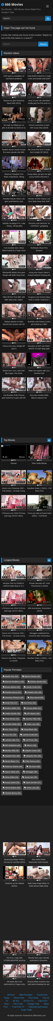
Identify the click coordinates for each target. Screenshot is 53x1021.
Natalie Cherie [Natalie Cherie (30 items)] (32, 751)
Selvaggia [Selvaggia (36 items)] (31, 772)
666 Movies (12, 4)
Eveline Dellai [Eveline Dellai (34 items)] (12, 708)
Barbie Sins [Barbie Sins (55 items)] (11, 676)
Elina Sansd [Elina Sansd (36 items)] (36, 698)
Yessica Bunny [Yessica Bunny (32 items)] (13, 793)
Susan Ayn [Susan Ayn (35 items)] (31, 777)
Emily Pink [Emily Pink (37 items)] (11, 703)
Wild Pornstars (25, 995)
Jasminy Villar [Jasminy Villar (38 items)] (32, 719)
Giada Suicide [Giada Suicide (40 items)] (12, 713)
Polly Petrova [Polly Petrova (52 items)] (32, 761)
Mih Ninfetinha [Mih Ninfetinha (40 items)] (12, 745)
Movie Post (19, 998)
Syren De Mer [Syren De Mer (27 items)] (33, 782)
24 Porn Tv (28, 1001)
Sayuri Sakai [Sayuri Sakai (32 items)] (12, 772)
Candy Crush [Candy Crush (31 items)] (33, 687)
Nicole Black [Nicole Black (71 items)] (12, 761)
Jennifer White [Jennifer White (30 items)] (12, 724)
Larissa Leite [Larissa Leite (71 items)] (12, 740)
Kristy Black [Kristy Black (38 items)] (30, 729)
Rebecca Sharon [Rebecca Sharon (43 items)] (13, 766)
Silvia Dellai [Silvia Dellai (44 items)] (11, 777)
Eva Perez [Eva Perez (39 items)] (30, 703)
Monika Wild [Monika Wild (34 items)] (12, 751)
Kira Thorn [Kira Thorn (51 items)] (11, 729)
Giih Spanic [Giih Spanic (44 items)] (32, 713)
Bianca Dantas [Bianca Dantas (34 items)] (32, 676)
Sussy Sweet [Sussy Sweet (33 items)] (12, 782)
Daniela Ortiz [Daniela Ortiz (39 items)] (34, 692)
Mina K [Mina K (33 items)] (31, 745)
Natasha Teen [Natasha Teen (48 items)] (33, 756)
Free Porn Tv (18, 1007)
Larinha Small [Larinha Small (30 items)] (30, 735)
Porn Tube (18, 1004)
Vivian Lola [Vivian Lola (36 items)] (32, 788)
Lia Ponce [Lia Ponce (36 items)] (31, 740)
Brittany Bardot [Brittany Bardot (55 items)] (38, 682)
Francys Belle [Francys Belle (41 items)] (33, 708)
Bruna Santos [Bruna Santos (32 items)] (12, 687)
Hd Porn (11, 995)
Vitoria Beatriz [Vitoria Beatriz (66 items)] (12, 788)
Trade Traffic (26, 1010)
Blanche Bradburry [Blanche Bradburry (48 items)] (14, 682)
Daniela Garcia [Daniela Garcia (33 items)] (13, 692)
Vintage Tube (33, 1004)
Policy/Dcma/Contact (38, 1007)
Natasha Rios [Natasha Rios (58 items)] (12, 756)
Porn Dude (33, 998)
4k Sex (16, 1001)
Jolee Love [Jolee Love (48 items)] (33, 724)
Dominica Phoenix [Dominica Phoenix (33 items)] (14, 698)
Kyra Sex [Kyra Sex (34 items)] (10, 735)
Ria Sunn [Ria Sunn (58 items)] (34, 766)
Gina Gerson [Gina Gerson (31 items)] (12, 719)
